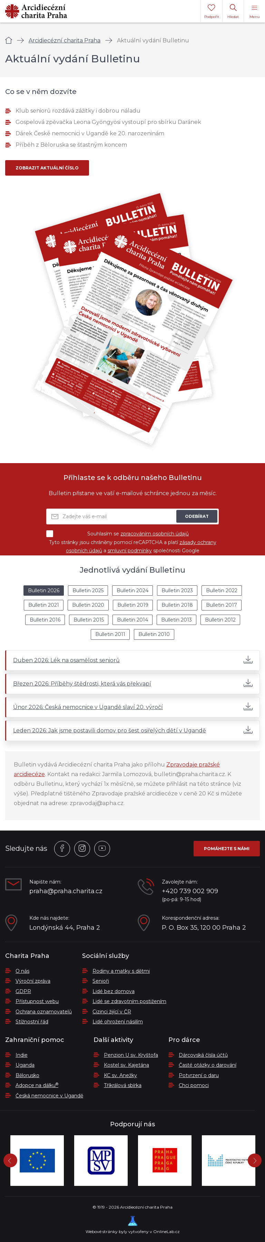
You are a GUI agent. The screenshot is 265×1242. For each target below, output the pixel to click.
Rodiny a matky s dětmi (121, 971)
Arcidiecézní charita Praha (64, 40)
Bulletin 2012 (220, 620)
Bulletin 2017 (221, 605)
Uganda (25, 1065)
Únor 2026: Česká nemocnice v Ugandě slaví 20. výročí (133, 706)
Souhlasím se (117, 533)
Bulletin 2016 (45, 620)
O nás (22, 971)
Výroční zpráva (33, 981)
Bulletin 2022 (221, 590)
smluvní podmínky (130, 550)
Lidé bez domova (113, 991)
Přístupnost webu (37, 1001)
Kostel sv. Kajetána (126, 1065)
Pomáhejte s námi (226, 848)
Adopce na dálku (37, 1085)
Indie (22, 1055)
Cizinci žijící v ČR (111, 1012)
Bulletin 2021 (43, 605)
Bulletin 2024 (132, 590)
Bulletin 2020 (88, 605)
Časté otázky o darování (207, 1065)
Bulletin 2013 (176, 620)
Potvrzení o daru (199, 1075)
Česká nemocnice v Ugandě (49, 1096)
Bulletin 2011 (110, 634)
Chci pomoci (194, 1085)
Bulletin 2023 (177, 590)
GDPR (23, 991)
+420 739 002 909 (190, 891)
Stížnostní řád (32, 1022)
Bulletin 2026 (43, 590)
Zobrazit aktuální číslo (47, 167)
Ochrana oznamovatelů (44, 1012)
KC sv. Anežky (120, 1075)
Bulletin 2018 (177, 605)
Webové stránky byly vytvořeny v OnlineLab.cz (133, 1225)
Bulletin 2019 (132, 605)
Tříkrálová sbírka (122, 1085)
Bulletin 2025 (88, 590)
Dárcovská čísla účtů (203, 1055)
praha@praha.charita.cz (65, 891)
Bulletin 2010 (154, 634)
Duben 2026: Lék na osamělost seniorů (133, 660)
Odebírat (197, 516)
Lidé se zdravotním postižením (129, 1001)
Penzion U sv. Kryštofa (131, 1055)
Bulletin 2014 (132, 620)
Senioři (100, 981)
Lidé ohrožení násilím (117, 1022)
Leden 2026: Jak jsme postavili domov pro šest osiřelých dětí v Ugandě (133, 730)
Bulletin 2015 (88, 620)
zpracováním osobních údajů (154, 534)
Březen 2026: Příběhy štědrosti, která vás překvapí (133, 683)
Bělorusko (27, 1075)
